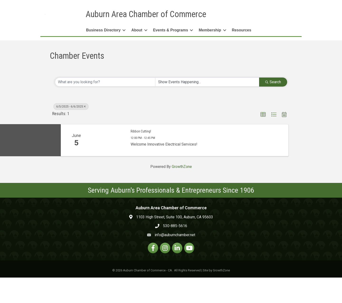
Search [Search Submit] (273, 107)
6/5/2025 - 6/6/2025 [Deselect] (71, 131)
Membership (210, 56)
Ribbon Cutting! (141, 156)
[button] (263, 140)
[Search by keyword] (105, 107)
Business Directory (103, 56)
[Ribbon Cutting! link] (109, 165)
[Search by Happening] (207, 107)
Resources (241, 56)
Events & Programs (170, 56)
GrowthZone (182, 192)
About (136, 56)
